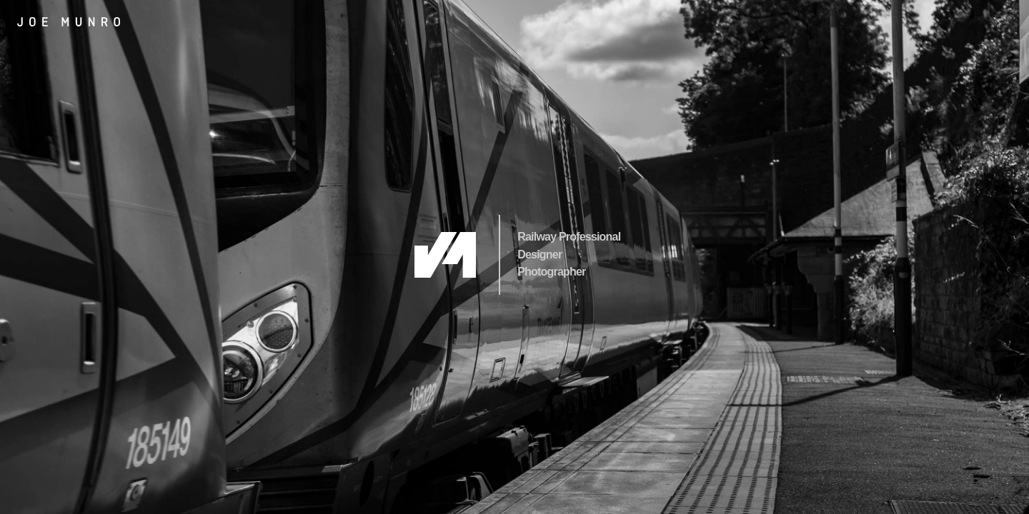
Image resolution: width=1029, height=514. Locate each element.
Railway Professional (568, 237)
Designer (539, 254)
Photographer (551, 272)
